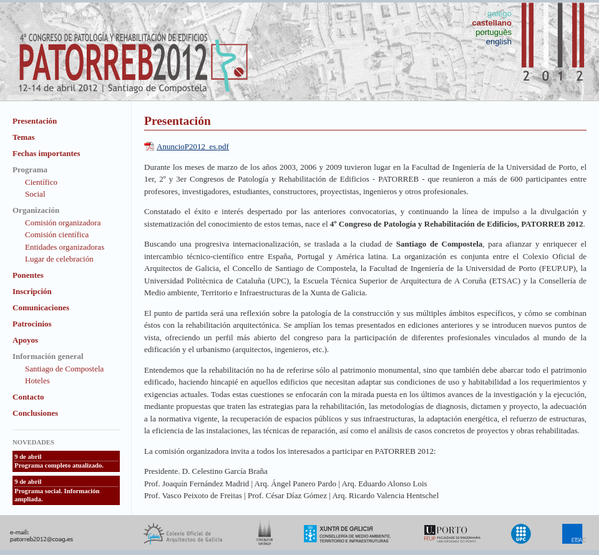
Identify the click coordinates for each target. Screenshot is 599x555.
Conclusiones (35, 413)
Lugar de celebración (59, 258)
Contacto (28, 396)
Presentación (34, 120)
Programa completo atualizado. (59, 465)
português (493, 32)
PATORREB (398, 179)
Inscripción (32, 291)
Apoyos (25, 340)
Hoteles (37, 380)
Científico (41, 182)
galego (499, 13)
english (499, 41)
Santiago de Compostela (64, 368)
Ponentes (28, 275)
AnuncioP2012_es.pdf (193, 146)
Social (35, 194)
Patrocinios (32, 323)
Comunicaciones (40, 307)
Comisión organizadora (62, 222)
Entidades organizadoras (64, 247)
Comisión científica (57, 234)
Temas (23, 137)
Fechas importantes (46, 153)
